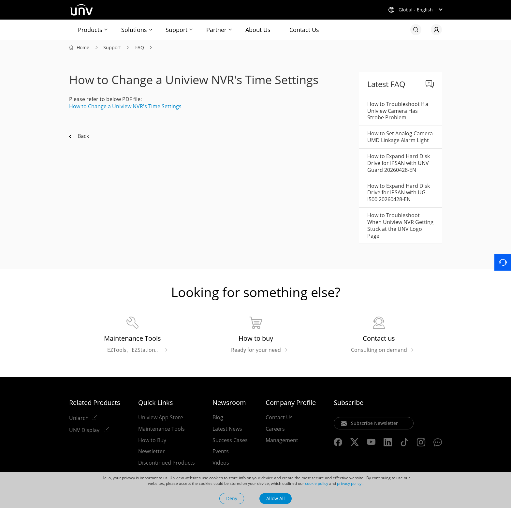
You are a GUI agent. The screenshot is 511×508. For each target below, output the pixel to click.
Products (90, 30)
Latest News (227, 428)
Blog (217, 417)
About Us (257, 30)
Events (220, 451)
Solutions (134, 30)
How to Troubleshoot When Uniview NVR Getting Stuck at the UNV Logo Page (400, 225)
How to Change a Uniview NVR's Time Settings (125, 106)
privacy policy (349, 483)
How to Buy (152, 440)
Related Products (94, 402)
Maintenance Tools (161, 428)
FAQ (139, 47)
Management (282, 440)
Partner (216, 30)
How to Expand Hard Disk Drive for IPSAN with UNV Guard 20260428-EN (398, 163)
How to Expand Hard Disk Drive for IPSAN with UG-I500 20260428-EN (398, 192)
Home (83, 47)
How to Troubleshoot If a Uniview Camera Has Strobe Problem (397, 110)
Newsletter (151, 451)
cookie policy (316, 483)
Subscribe (348, 402)
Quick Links (155, 402)
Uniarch (79, 418)
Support (176, 30)
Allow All (275, 498)
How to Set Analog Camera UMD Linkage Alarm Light (400, 137)
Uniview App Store (160, 417)
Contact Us (304, 30)
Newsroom (229, 402)
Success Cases (230, 440)
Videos (220, 462)
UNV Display (85, 430)
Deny (231, 498)
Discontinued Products (166, 462)
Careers (275, 428)
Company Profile (291, 402)
